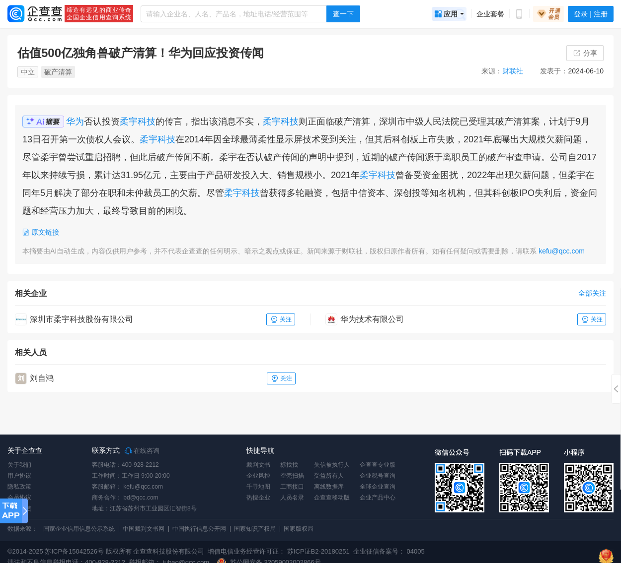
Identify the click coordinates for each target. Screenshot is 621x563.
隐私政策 (19, 486)
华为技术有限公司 (372, 319)
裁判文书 (258, 464)
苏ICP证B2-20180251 (318, 551)
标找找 (289, 464)
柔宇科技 (137, 121)
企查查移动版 (332, 497)
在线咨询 (142, 450)
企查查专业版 (377, 464)
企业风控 (258, 475)
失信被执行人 (332, 464)
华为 (75, 121)
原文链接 (40, 232)
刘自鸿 (42, 378)
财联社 (512, 71)
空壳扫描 (292, 475)
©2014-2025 (25, 551)
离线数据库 (329, 486)
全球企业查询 (377, 486)
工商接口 (292, 486)
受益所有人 (329, 475)
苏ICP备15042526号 (74, 551)
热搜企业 (258, 497)
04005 (416, 551)
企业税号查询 (377, 475)
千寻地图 (258, 486)
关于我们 (19, 464)
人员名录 (292, 497)
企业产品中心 (377, 497)
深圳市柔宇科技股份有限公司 (81, 319)
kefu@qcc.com (562, 251)
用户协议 (19, 475)
